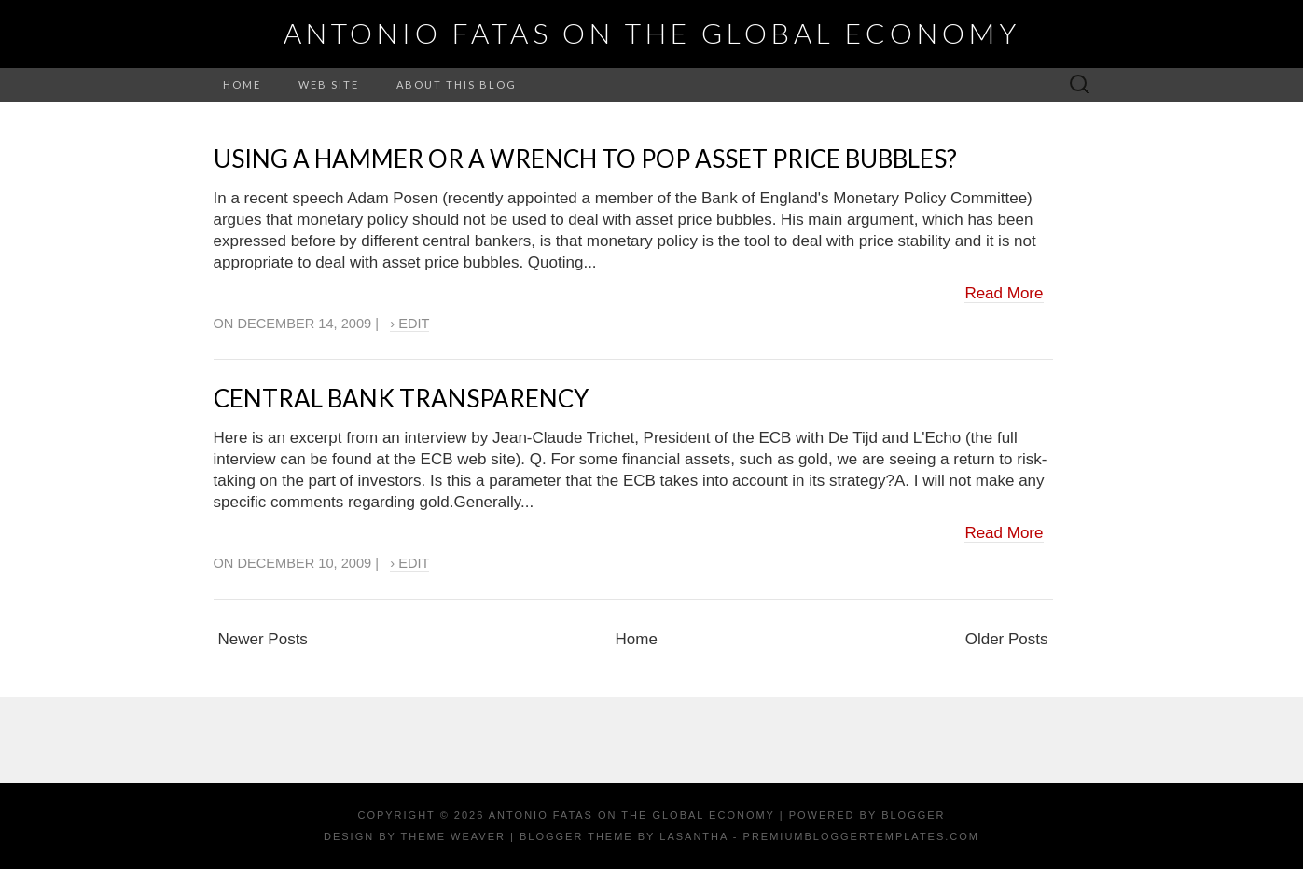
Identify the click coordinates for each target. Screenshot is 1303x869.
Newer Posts (263, 639)
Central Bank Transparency (401, 398)
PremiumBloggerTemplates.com (861, 836)
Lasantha (693, 836)
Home (242, 84)
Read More (1003, 293)
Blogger (913, 815)
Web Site (328, 84)
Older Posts (1006, 639)
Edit (413, 323)
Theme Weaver (453, 836)
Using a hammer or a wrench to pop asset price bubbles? (585, 158)
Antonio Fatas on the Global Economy (652, 32)
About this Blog (456, 84)
